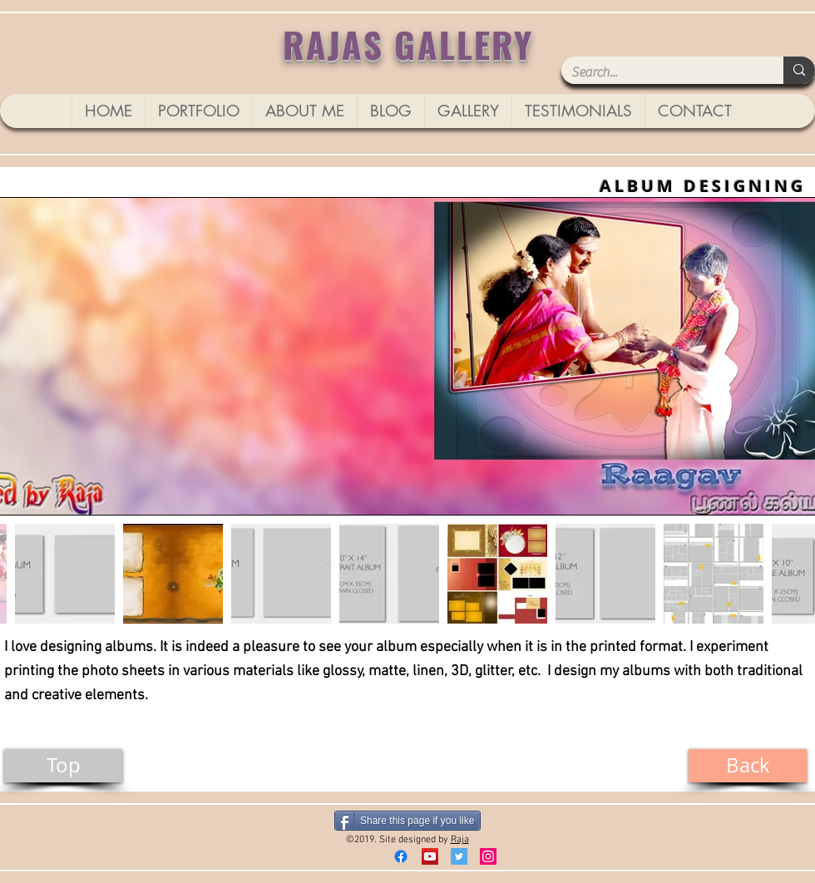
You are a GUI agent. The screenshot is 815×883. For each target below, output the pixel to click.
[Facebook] (401, 856)
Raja (460, 840)
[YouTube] (430, 856)
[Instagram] (488, 856)
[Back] (748, 765)
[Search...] (659, 72)
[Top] (63, 765)
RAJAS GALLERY (408, 43)
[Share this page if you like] (407, 821)
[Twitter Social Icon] (459, 856)
